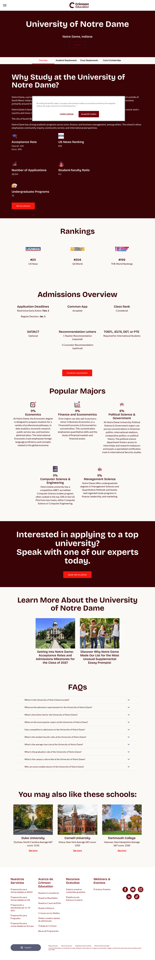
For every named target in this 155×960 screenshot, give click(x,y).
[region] (78, 108)
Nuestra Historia (46, 908)
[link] (79, 5)
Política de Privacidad (101, 946)
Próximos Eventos (102, 889)
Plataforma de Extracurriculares (74, 898)
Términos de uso (66, 946)
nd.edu (77, 45)
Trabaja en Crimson (47, 926)
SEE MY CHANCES (23, 206)
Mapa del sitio (53, 946)
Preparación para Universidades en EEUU (22, 890)
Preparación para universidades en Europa (22, 924)
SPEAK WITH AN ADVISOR (77, 574)
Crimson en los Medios (49, 913)
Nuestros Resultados (48, 898)
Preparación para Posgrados (19, 916)
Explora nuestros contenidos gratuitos (75, 890)
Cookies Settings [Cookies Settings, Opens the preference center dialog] (67, 114)
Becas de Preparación (48, 931)
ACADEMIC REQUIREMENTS (77, 373)
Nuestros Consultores (48, 893)
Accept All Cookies (88, 114)
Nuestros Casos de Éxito (49, 903)
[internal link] (43, 60)
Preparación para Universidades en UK (20, 898)
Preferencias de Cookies (83, 946)
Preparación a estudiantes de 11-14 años (20, 907)
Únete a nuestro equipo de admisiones (49, 919)
